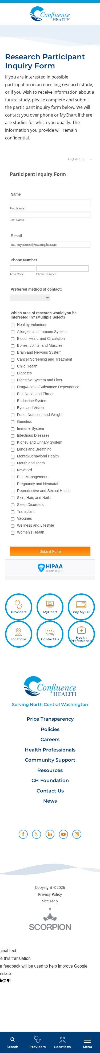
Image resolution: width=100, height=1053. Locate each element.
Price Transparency (50, 719)
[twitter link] (36, 834)
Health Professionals (50, 750)
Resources (50, 770)
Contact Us (50, 791)
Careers (50, 739)
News (50, 801)
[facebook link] (23, 834)
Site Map (50, 900)
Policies (50, 729)
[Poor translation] (6, 981)
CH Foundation (50, 780)
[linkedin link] (50, 834)
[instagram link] (76, 834)
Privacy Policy (50, 894)
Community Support (50, 760)
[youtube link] (63, 834)
